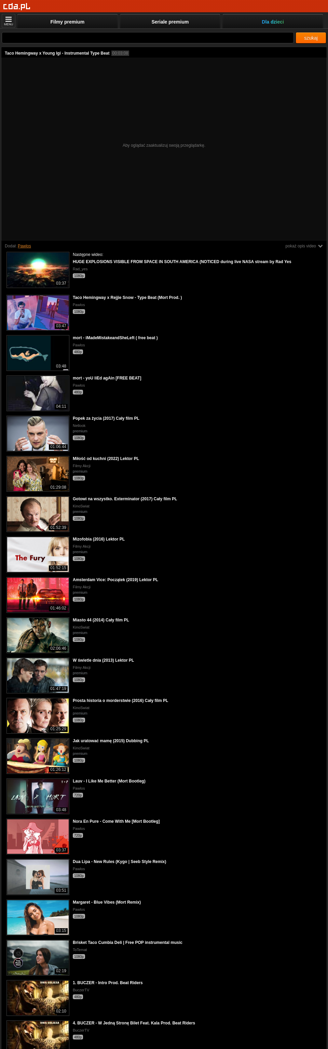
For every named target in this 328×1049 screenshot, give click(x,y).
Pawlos (24, 246)
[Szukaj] (148, 37)
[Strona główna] (16, 6)
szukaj (311, 38)
